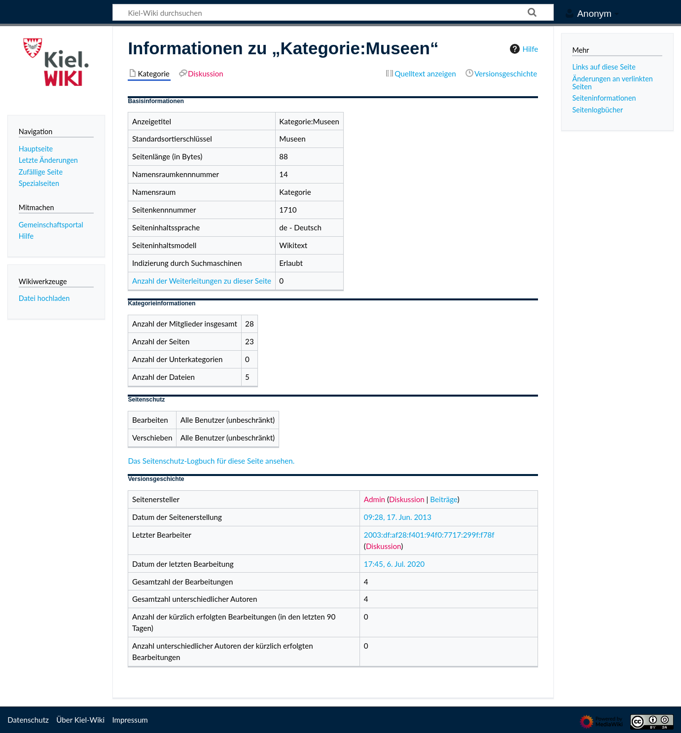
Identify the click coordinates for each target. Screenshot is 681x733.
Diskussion (407, 499)
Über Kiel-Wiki (80, 719)
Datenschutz (28, 719)
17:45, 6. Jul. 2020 (394, 563)
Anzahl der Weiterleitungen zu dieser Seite (201, 280)
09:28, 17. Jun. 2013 (397, 517)
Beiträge (443, 499)
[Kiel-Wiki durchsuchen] (333, 12)
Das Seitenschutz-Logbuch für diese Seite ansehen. (211, 460)
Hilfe (522, 49)
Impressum (130, 719)
